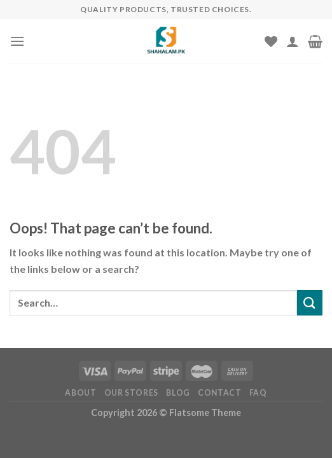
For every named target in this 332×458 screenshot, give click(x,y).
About (80, 393)
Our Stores (131, 393)
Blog (178, 393)
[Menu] (17, 41)
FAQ (258, 393)
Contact (219, 393)
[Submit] (309, 302)
